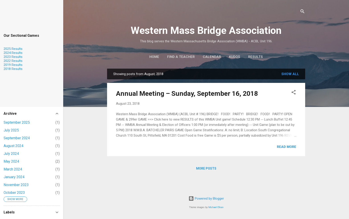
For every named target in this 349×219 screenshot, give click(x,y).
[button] (293, 93)
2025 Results (13, 49)
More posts (206, 168)
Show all (290, 74)
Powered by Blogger (206, 198)
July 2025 (11, 130)
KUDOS (234, 57)
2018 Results (13, 69)
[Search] (302, 12)
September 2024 (17, 138)
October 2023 (14, 192)
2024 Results (13, 53)
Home (154, 57)
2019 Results (13, 65)
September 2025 (17, 122)
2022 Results (13, 61)
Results (255, 57)
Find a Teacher (181, 57)
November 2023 (16, 185)
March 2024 (13, 169)
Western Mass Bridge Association (206, 30)
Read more (286, 147)
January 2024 (14, 177)
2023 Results (13, 57)
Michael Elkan (215, 207)
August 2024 (13, 146)
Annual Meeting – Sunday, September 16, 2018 (187, 93)
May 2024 (11, 161)
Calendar (212, 57)
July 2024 (11, 153)
